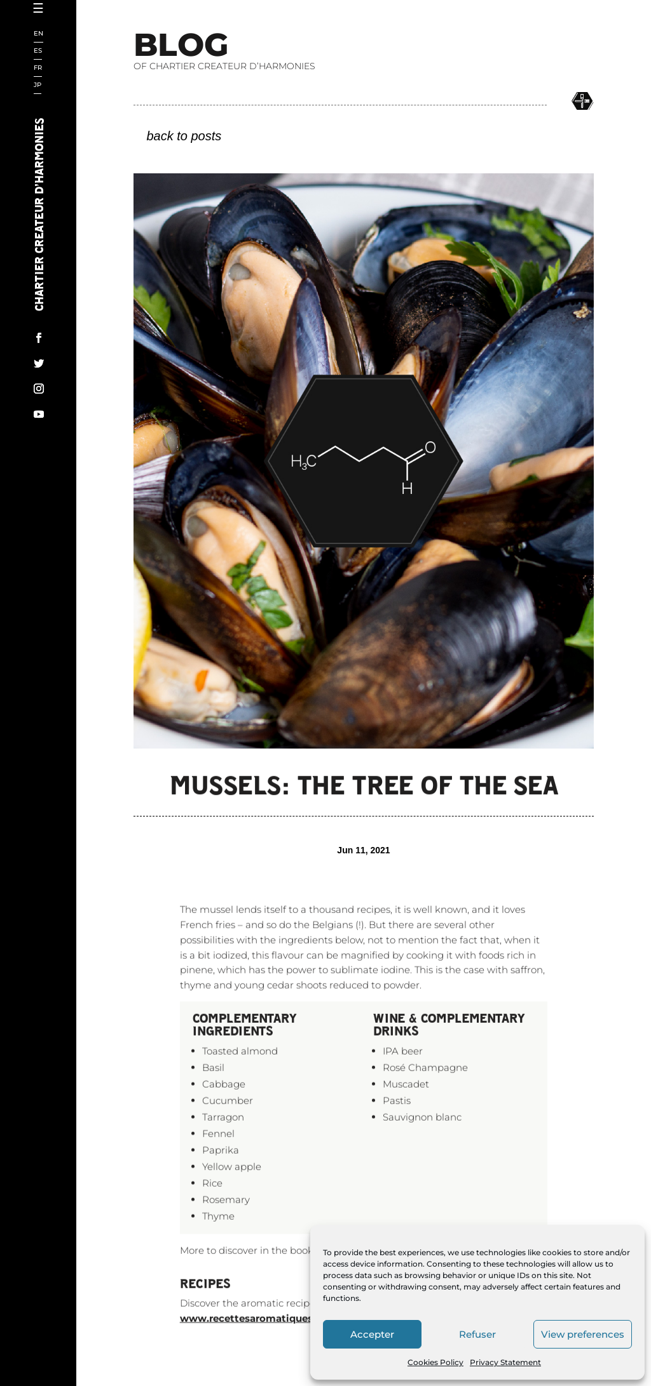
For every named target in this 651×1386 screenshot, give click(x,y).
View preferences (582, 1334)
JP (37, 85)
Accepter (372, 1334)
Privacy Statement (505, 1362)
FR (38, 68)
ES (38, 51)
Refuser (477, 1334)
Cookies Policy (435, 1362)
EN (38, 33)
